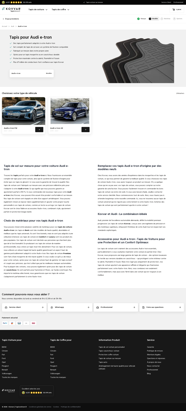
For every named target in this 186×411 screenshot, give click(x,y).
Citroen (5, 351)
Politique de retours (155, 351)
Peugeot (5, 366)
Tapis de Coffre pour (61, 340)
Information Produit (109, 340)
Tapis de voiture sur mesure (110, 358)
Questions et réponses (156, 358)
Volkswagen (7, 373)
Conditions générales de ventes (40, 407)
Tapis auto (103, 362)
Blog (149, 373)
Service (150, 340)
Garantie (150, 347)
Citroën (53, 351)
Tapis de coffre (61, 9)
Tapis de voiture (38, 9)
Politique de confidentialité (71, 407)
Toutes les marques (10, 377)
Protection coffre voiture (109, 354)
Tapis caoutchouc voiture (109, 351)
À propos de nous (154, 362)
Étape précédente (10, 18)
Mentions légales (154, 354)
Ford (3, 358)
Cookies (56, 407)
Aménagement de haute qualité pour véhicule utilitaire (117, 367)
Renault (5, 369)
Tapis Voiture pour (12, 340)
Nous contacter (153, 366)
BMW (4, 347)
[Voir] (39, 130)
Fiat (3, 354)
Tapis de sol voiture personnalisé (112, 347)
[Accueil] (14, 9)
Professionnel (178, 2)
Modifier (49, 73)
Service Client (166, 2)
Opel (4, 362)
